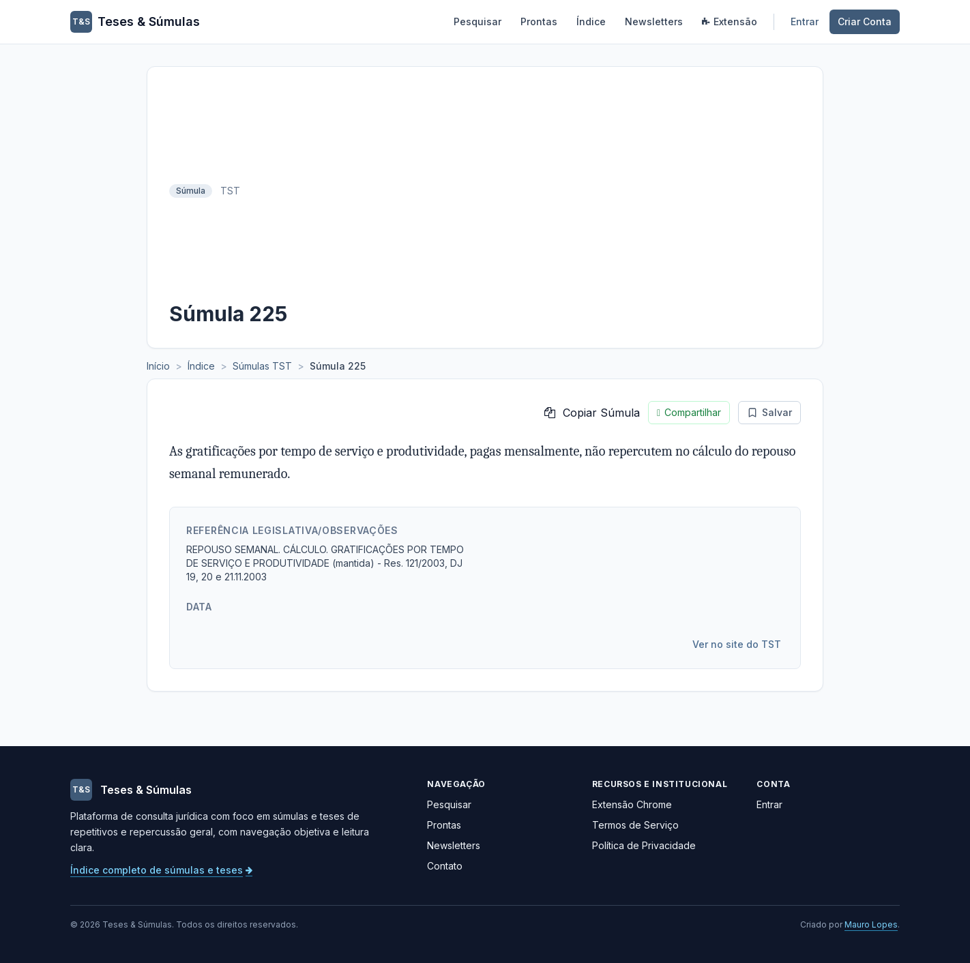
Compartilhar (689, 412)
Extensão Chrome (632, 804)
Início (158, 366)
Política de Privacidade (644, 845)
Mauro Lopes (871, 924)
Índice (591, 21)
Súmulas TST (262, 366)
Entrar (805, 21)
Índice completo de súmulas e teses (161, 870)
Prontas (538, 21)
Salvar (769, 412)
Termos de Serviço (635, 825)
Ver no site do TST (736, 644)
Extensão (729, 21)
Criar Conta (865, 21)
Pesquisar (477, 21)
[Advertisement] (524, 190)
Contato (444, 866)
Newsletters (654, 21)
